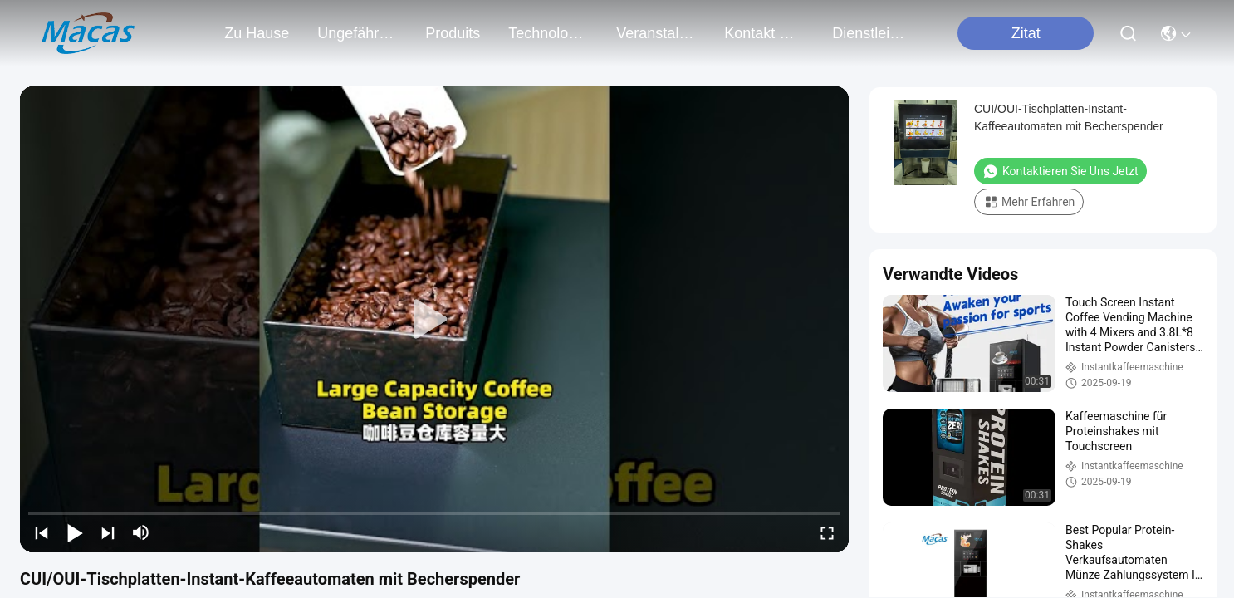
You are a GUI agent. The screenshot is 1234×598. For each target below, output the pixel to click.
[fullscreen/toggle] (827, 532)
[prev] (41, 532)
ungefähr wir (357, 33)
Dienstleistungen (872, 33)
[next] (108, 532)
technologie (548, 33)
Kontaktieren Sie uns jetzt (1060, 171)
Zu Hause (256, 33)
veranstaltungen (656, 33)
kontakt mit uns (764, 33)
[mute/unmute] (141, 532)
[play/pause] (74, 532)
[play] (434, 320)
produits (452, 33)
